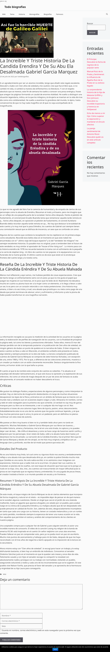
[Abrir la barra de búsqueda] (107, 14)
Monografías (34, 14)
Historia (22, 14)
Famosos (59, 14)
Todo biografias (15, 7)
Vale (55, 649)
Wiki (4, 14)
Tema (12, 14)
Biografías (48, 14)
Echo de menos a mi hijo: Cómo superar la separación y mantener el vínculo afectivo (96, 119)
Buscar (90, 23)
